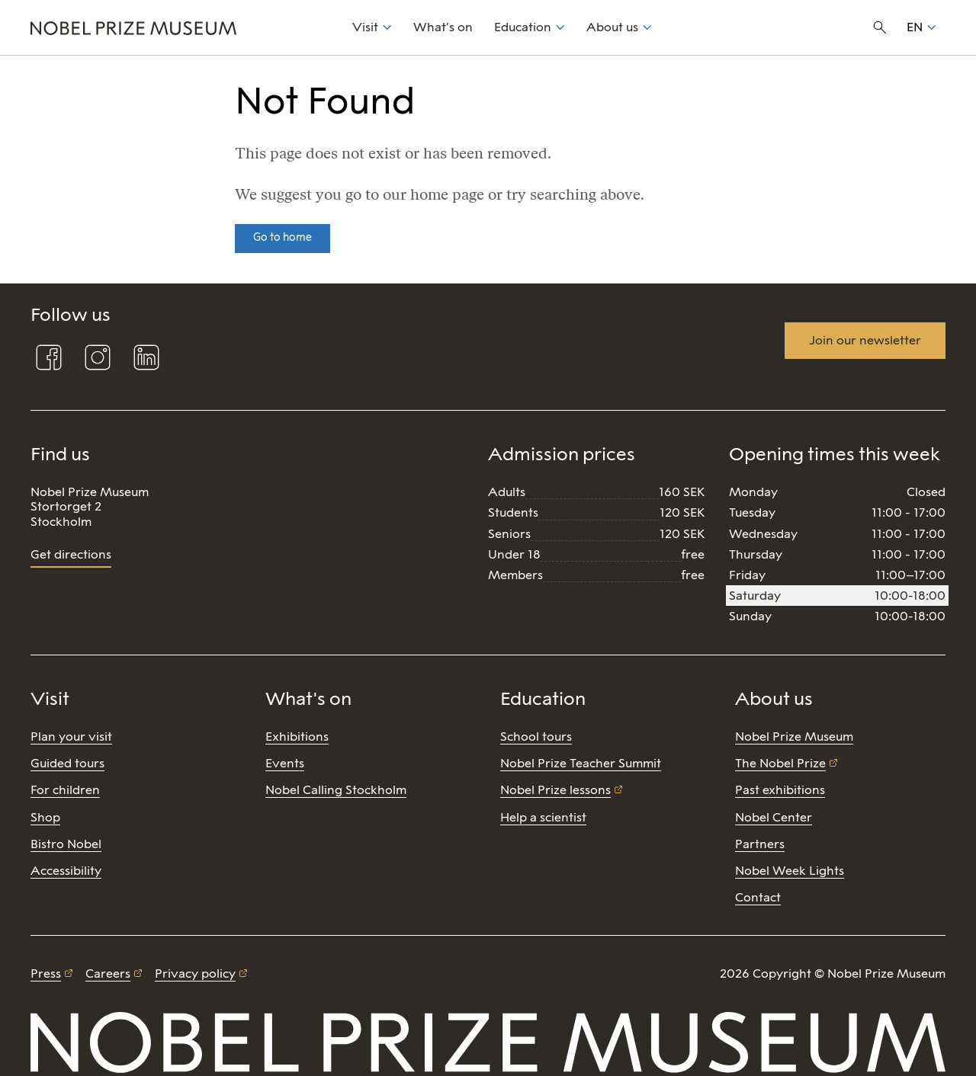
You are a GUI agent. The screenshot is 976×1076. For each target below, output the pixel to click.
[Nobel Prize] (183, 27)
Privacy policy (195, 973)
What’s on (443, 27)
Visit (365, 27)
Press (45, 973)
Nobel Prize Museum (794, 736)
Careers (107, 973)
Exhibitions (297, 736)
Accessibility (65, 870)
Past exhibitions (780, 790)
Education (522, 27)
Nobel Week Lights (789, 870)
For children (65, 790)
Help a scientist (543, 817)
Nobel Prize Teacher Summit (580, 763)
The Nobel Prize (780, 763)
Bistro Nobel (65, 844)
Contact (758, 897)
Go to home (282, 237)
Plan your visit (71, 736)
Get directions (70, 554)
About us (612, 27)
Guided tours (67, 763)
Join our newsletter (865, 340)
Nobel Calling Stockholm (335, 790)
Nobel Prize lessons (555, 790)
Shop (45, 817)
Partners (760, 844)
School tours (536, 736)
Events (284, 763)
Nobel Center (773, 817)
